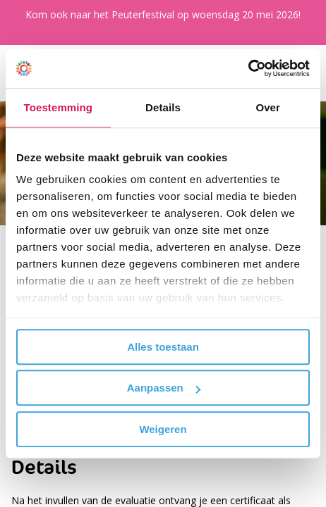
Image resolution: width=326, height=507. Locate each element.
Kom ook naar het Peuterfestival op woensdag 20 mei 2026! (163, 14)
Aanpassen (163, 388)
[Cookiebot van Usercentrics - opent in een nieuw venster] (248, 68)
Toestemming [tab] (58, 107)
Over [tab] (267, 107)
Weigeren (162, 429)
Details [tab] (163, 107)
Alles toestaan (163, 347)
